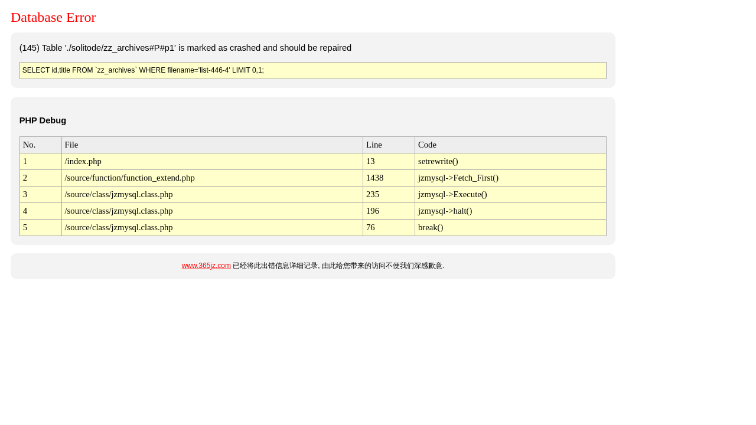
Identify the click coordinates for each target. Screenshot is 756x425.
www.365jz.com (206, 265)
